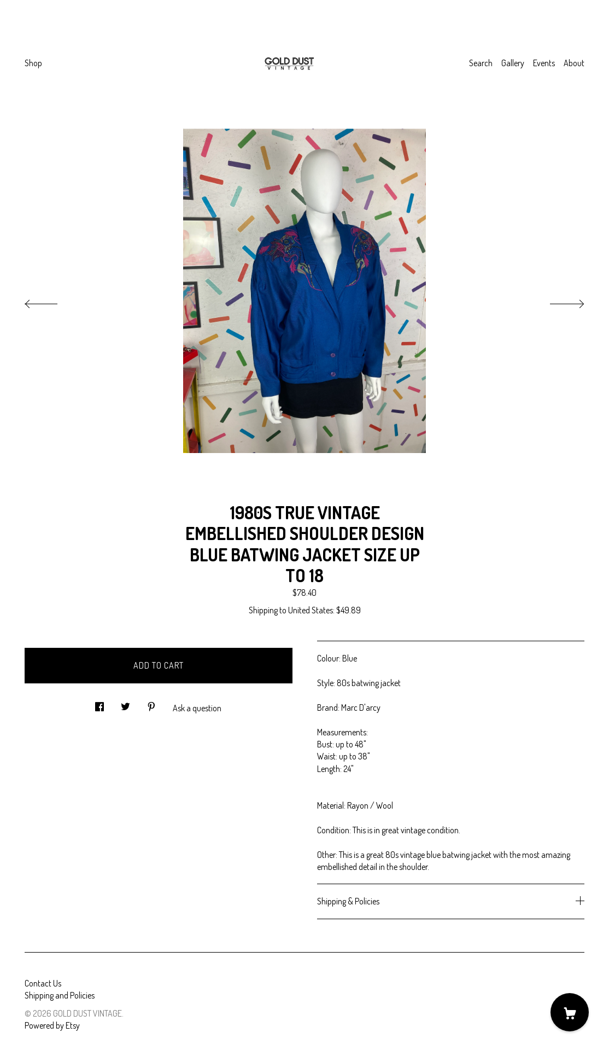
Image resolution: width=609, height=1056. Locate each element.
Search (481, 62)
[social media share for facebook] (99, 703)
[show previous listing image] (52, 301)
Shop (33, 62)
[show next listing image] (557, 301)
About (574, 62)
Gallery (512, 62)
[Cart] (570, 1012)
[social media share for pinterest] (151, 703)
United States (310, 610)
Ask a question (197, 708)
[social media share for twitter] (125, 703)
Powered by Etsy (52, 1025)
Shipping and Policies (60, 995)
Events (544, 62)
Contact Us (43, 983)
